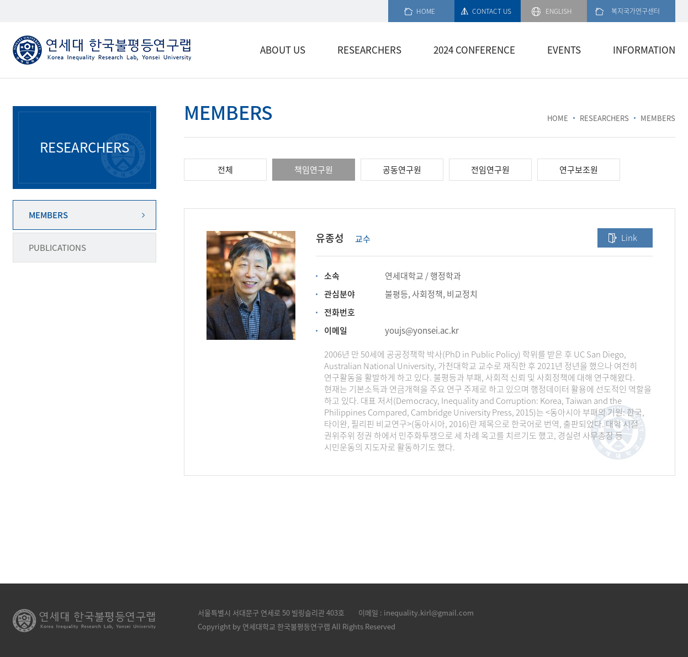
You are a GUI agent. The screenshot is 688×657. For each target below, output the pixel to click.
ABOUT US (282, 49)
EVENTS (564, 49)
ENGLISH (559, 11)
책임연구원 (313, 170)
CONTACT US (491, 11)
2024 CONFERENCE (474, 49)
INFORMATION (644, 49)
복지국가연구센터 (635, 11)
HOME (425, 11)
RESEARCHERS (369, 49)
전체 (225, 170)
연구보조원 (578, 170)
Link (629, 238)
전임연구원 (490, 170)
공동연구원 (402, 170)
